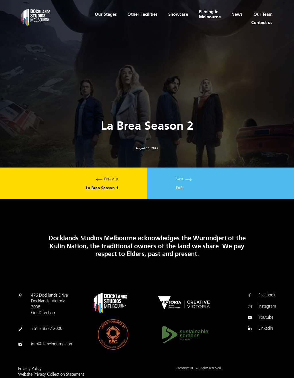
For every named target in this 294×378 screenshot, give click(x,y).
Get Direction (43, 313)
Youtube (260, 318)
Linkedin (260, 329)
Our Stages (106, 14)
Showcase (178, 14)
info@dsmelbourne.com (52, 344)
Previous (73, 183)
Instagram (261, 307)
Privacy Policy (30, 369)
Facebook (261, 296)
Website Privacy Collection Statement (51, 375)
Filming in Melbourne (210, 14)
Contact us (261, 22)
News (237, 14)
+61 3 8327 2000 (46, 329)
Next (220, 183)
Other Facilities (142, 14)
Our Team (263, 14)
